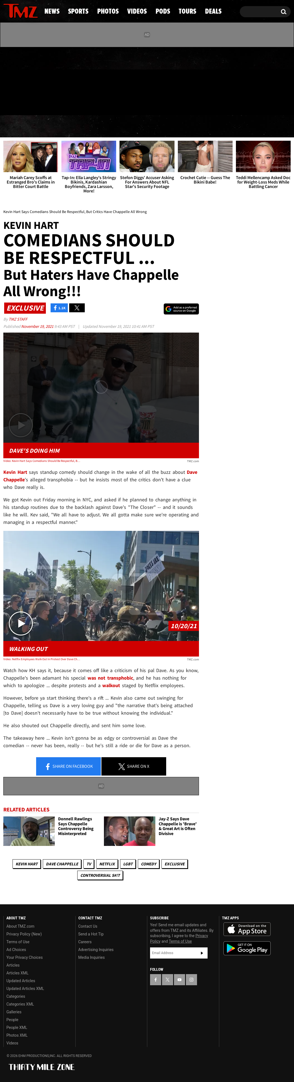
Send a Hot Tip (91, 934)
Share (68, 766)
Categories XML (20, 1004)
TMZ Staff (18, 319)
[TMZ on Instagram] (36, 80)
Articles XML (17, 973)
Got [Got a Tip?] (21, 103)
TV (88, 863)
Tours (228, 126)
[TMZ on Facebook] (8, 80)
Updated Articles (20, 981)
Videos (149, 126)
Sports (58, 126)
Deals (268, 126)
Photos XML (17, 1035)
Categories (15, 996)
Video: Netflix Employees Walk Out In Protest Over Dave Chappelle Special (42, 659)
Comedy (148, 863)
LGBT (128, 863)
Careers (85, 942)
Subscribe (202, 953)
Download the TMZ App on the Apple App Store (247, 929)
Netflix (107, 863)
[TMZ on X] (16, 80)
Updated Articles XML (25, 988)
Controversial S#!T (100, 875)
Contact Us (88, 926)
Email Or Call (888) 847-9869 (67, 104)
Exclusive (175, 863)
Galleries (13, 1012)
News (17, 126)
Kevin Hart (27, 863)
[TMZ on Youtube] (26, 80)
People (12, 1019)
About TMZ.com (20, 926)
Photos (104, 126)
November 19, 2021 (37, 326)
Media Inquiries (91, 957)
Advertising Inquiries (96, 949)
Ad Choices (16, 949)
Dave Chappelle (62, 863)
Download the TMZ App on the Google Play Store (247, 948)
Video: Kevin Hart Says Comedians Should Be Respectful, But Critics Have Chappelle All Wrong (42, 461)
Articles (13, 965)
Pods (189, 126)
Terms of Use (17, 942)
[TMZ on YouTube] (179, 979)
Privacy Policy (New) (24, 934)
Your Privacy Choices (24, 957)
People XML (16, 1027)
